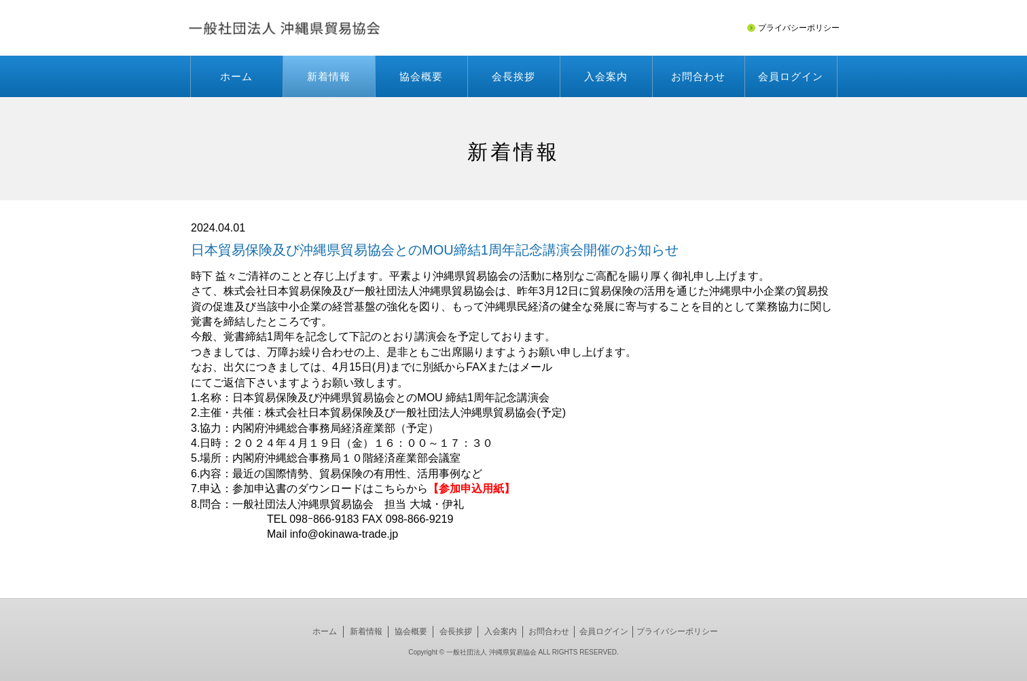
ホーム (236, 76)
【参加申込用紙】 (471, 488)
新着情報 (328, 76)
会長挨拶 (513, 76)
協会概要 (421, 76)
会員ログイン (790, 76)
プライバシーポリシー (677, 631)
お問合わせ (698, 76)
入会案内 (606, 76)
